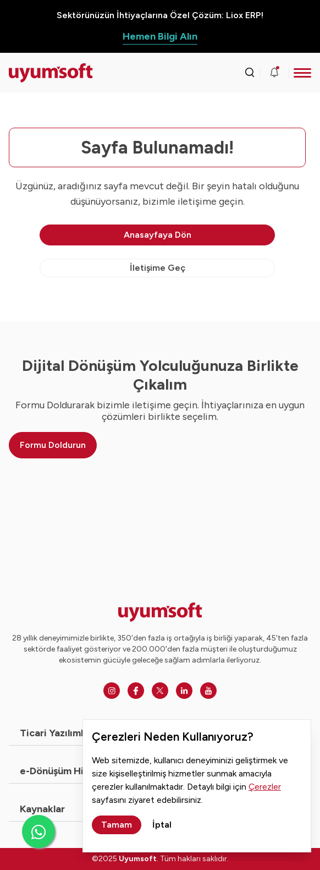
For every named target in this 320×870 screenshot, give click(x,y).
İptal (162, 824)
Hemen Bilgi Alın (160, 36)
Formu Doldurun (53, 445)
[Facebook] (136, 690)
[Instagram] (111, 690)
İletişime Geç (157, 267)
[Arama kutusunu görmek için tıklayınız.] (249, 72)
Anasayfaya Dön (157, 234)
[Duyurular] (274, 72)
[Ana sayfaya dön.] (47, 73)
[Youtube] (208, 690)
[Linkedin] (184, 690)
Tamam (116, 824)
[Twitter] (160, 690)
